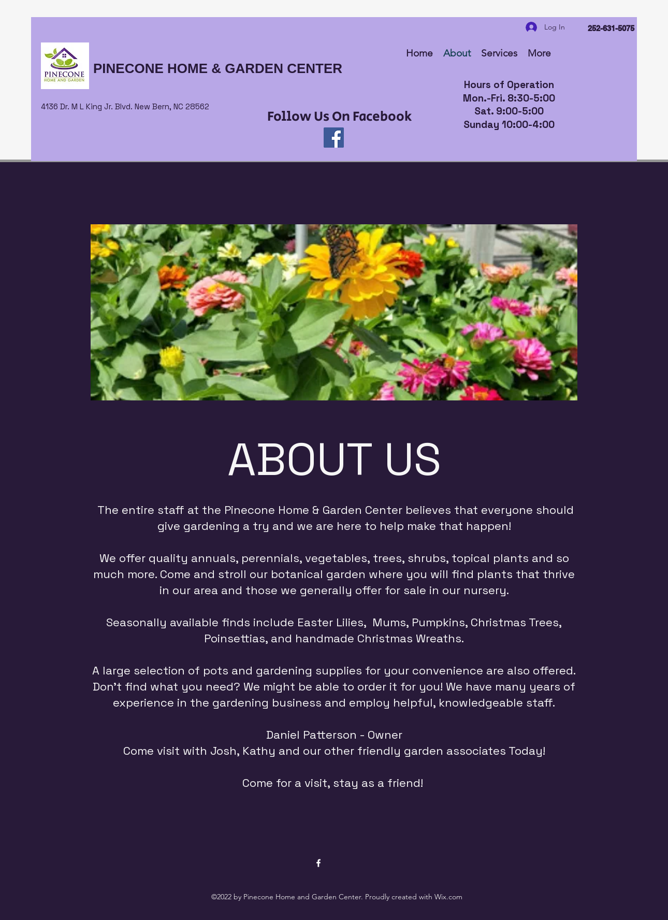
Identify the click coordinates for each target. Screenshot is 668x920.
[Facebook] (334, 137)
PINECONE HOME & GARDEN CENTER (217, 68)
